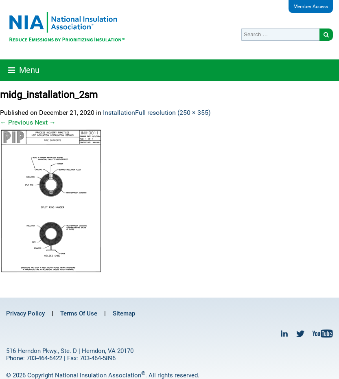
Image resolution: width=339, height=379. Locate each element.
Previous (16, 122)
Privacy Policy (25, 313)
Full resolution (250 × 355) (173, 112)
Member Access (310, 6)
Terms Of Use (78, 313)
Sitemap (124, 313)
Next (45, 122)
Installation (119, 112)
